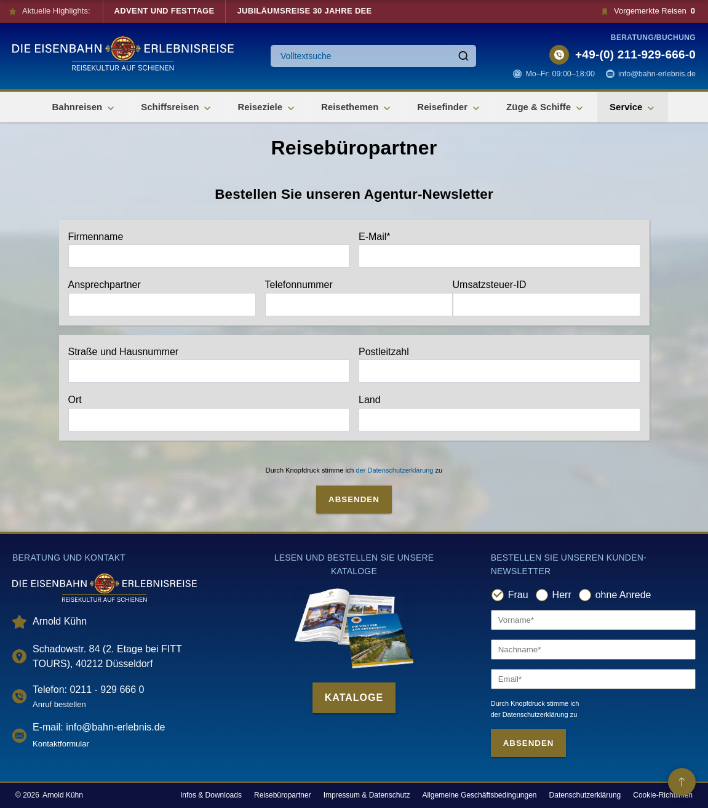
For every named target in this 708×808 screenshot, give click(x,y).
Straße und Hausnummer (209, 364)
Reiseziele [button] (266, 108)
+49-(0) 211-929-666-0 (635, 54)
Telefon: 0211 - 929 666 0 (88, 689)
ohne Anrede (623, 595)
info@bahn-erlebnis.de (657, 74)
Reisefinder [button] (449, 108)
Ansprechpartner (162, 297)
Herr (561, 595)
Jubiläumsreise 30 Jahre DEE (304, 10)
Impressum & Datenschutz (367, 795)
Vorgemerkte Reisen (647, 11)
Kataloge (354, 697)
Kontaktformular (61, 743)
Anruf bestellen (59, 704)
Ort (209, 412)
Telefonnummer (359, 297)
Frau (518, 595)
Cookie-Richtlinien (663, 795)
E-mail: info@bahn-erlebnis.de (99, 727)
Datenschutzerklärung (585, 795)
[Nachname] (593, 649)
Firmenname (209, 249)
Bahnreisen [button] (84, 108)
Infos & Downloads (211, 795)
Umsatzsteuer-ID (546, 297)
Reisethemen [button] (356, 108)
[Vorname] (593, 620)
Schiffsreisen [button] (176, 108)
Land (499, 412)
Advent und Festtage (164, 10)
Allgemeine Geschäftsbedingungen (479, 795)
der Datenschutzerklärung (395, 470)
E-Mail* (499, 249)
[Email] (593, 679)
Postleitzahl (499, 364)
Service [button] (633, 108)
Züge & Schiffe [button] (545, 108)
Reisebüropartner (282, 795)
